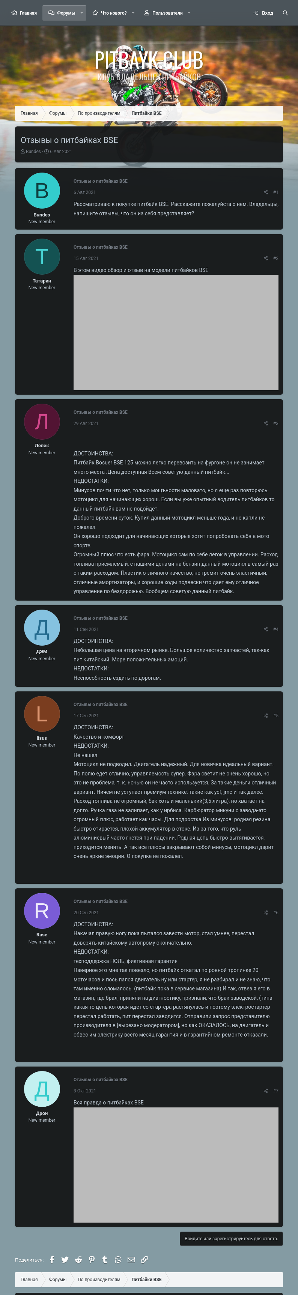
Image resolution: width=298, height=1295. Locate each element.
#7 (275, 1091)
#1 (275, 192)
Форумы (66, 13)
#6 (275, 912)
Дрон (42, 1113)
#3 (275, 423)
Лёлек (42, 445)
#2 (275, 258)
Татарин (42, 281)
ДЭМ (42, 651)
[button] (81, 13)
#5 (275, 715)
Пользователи (167, 13)
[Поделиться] (266, 192)
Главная (28, 13)
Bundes (33, 151)
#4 (275, 629)
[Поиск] (285, 13)
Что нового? (114, 13)
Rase (41, 934)
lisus (42, 738)
